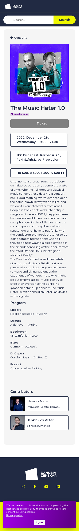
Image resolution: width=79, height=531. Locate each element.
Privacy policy (14, 515)
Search (64, 20)
